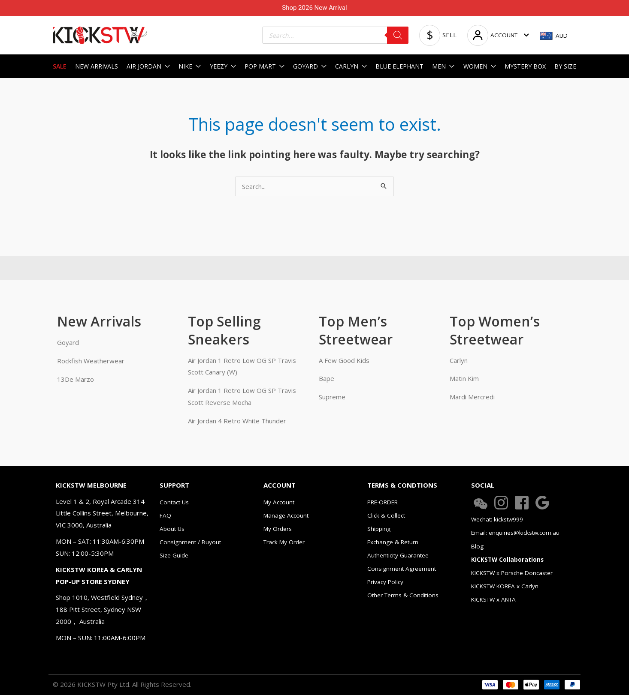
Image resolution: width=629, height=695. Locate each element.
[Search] (397, 35)
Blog (477, 546)
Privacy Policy (385, 582)
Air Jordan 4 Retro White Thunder (237, 420)
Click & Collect (386, 515)
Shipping (378, 529)
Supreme (332, 396)
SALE (60, 66)
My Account (278, 502)
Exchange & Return (392, 542)
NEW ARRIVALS (96, 66)
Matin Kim (464, 378)
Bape (326, 378)
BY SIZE (565, 66)
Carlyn (459, 360)
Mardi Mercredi (472, 396)
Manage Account (285, 515)
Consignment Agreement (401, 568)
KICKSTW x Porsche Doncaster (512, 573)
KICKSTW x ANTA (493, 599)
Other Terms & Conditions (402, 595)
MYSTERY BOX (525, 66)
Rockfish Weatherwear (90, 360)
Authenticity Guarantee (398, 555)
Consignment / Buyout (190, 542)
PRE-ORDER (382, 502)
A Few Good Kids (344, 360)
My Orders (277, 529)
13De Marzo (75, 379)
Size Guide (174, 555)
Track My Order (284, 542)
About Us (172, 529)
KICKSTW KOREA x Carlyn (504, 586)
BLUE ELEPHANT (399, 66)
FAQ (165, 515)
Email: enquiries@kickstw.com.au (515, 532)
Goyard (68, 342)
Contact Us (174, 502)
